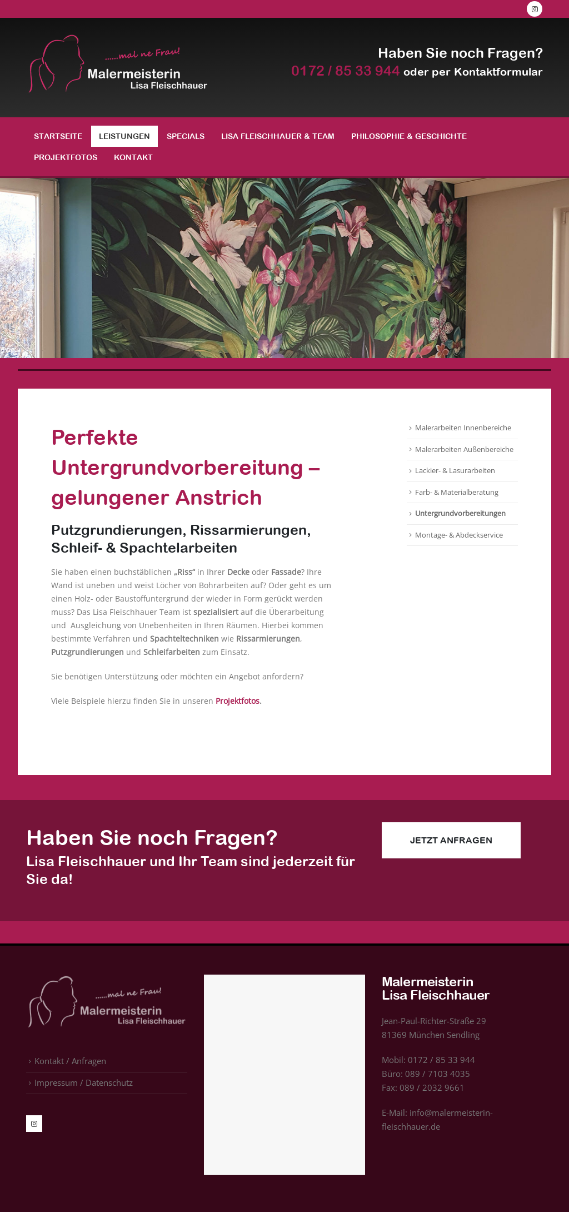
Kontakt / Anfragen (70, 1060)
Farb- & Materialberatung (456, 492)
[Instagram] (534, 9)
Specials (185, 136)
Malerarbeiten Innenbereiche (463, 428)
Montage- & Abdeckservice (459, 535)
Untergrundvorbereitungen (460, 513)
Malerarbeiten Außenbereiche (464, 449)
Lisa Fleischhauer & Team (278, 136)
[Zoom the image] (106, 981)
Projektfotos (65, 157)
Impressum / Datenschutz (83, 1082)
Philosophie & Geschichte (409, 136)
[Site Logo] (117, 67)
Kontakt (133, 157)
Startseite (58, 136)
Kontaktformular (498, 71)
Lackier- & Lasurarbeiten (455, 470)
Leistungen (124, 136)
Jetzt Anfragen (451, 840)
